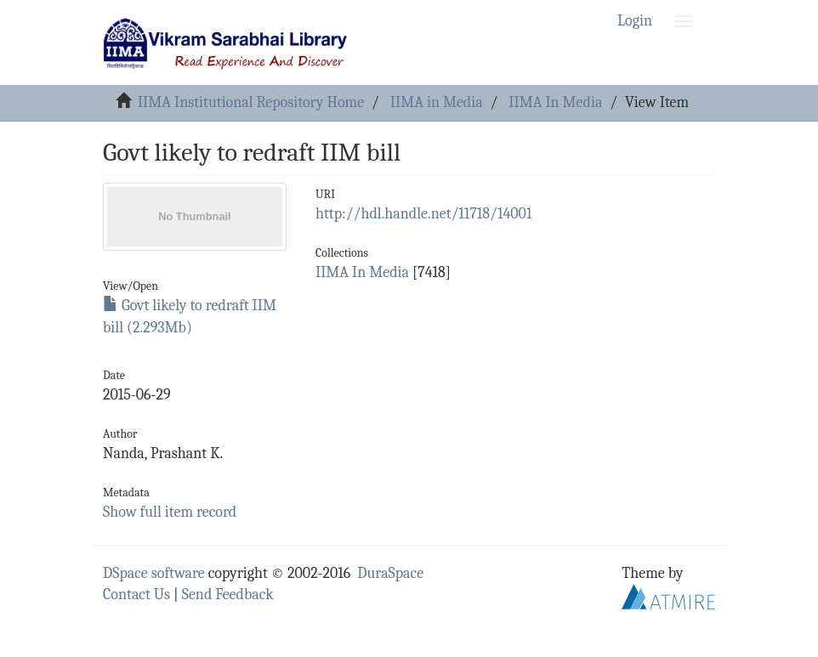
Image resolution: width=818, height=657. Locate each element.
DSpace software (154, 573)
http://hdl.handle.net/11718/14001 (423, 214)
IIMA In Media (555, 102)
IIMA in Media (436, 102)
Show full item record (169, 512)
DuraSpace (390, 573)
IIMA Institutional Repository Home (251, 102)
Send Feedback (228, 594)
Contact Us (136, 594)
